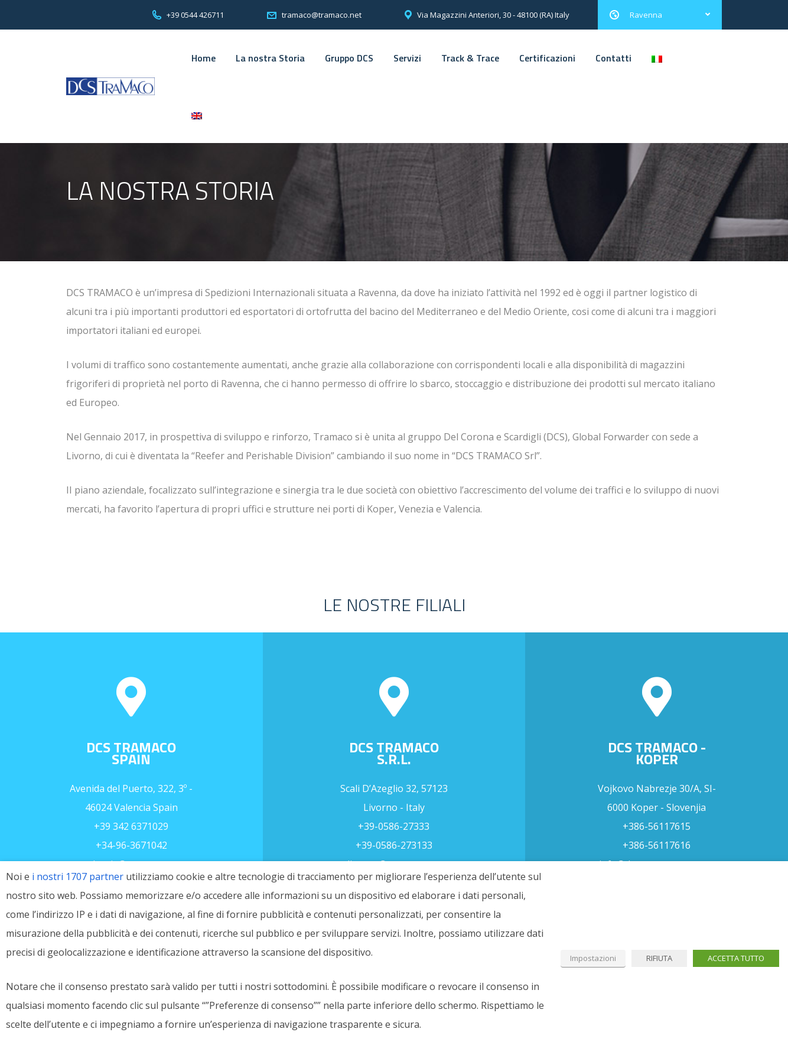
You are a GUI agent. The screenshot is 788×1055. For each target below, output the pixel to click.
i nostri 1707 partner (77, 876)
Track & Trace (470, 58)
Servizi (407, 58)
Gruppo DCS (349, 58)
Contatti (613, 58)
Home (203, 58)
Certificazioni (547, 58)
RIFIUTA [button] (659, 958)
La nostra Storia (270, 58)
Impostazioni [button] (593, 958)
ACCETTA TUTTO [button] (736, 958)
